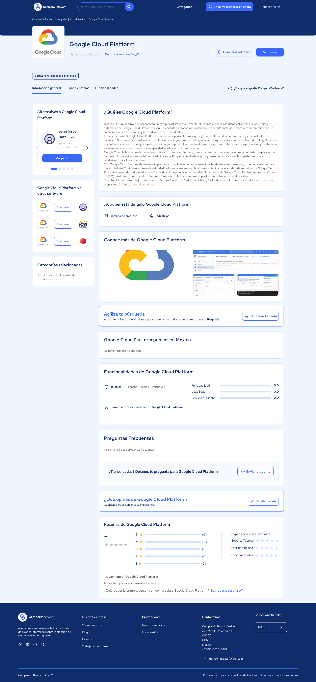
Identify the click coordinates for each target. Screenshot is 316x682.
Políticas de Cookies (245, 675)
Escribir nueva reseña (122, 54)
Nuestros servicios (153, 625)
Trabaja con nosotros (95, 646)
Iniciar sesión (271, 7)
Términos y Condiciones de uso (278, 675)
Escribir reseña (263, 501)
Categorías (187, 6)
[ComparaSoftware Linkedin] (20, 644)
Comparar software (233, 52)
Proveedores (151, 617)
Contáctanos (211, 617)
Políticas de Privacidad (217, 675)
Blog (85, 632)
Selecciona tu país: (268, 615)
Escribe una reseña (227, 590)
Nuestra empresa (94, 617)
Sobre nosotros (91, 625)
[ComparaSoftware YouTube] (27, 644)
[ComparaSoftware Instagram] (42, 644)
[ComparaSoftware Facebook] (35, 644)
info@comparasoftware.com (222, 658)
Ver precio (270, 52)
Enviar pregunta (255, 471)
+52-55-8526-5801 (214, 649)
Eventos (87, 639)
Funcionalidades (106, 88)
